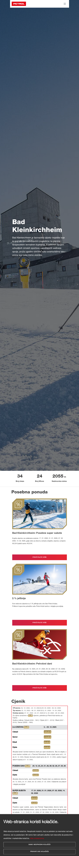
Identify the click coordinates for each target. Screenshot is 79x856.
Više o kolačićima (37, 838)
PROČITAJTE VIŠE (40, 558)
